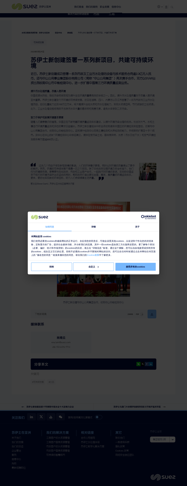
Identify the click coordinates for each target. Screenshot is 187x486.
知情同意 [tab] (49, 227)
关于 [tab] (137, 227)
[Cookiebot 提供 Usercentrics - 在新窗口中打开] (143, 217)
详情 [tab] (93, 227)
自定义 (94, 266)
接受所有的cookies (135, 266)
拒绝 (51, 266)
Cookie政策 (93, 255)
